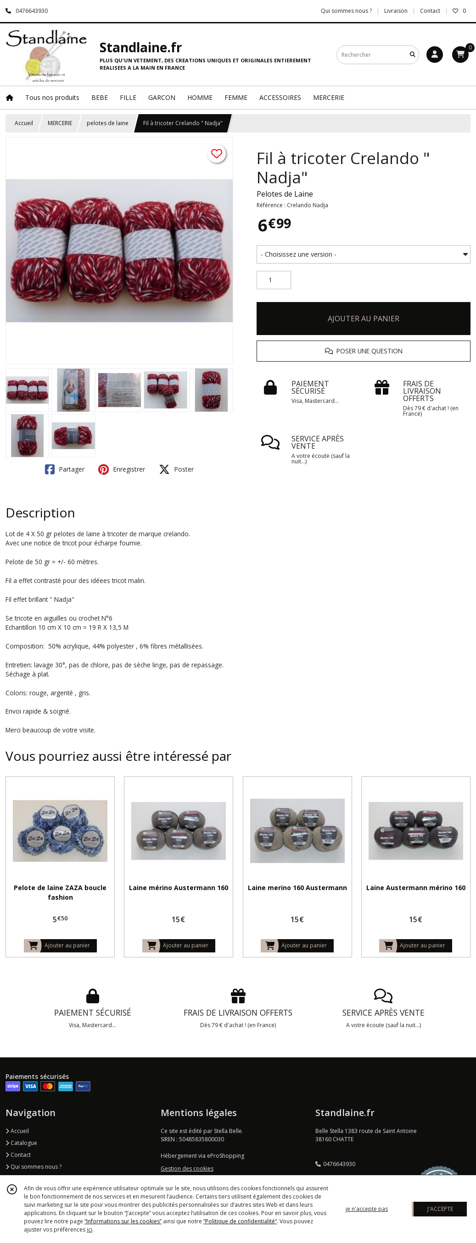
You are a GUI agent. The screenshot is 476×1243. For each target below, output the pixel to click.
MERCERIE (60, 123)
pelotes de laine (108, 123)
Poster (176, 469)
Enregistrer (121, 469)
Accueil (24, 123)
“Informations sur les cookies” (123, 1221)
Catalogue (21, 1143)
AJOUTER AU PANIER (363, 319)
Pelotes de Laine (285, 194)
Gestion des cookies (187, 1168)
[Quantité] (274, 280)
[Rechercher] (413, 55)
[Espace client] (435, 54)
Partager (64, 469)
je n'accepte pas (367, 1209)
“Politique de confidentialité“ (240, 1221)
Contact (430, 11)
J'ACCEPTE (440, 1209)
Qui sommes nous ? (34, 1167)
